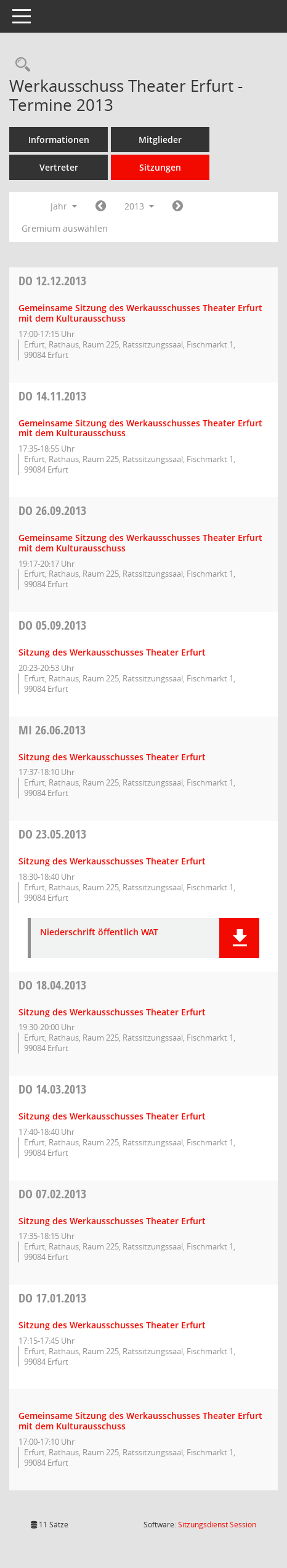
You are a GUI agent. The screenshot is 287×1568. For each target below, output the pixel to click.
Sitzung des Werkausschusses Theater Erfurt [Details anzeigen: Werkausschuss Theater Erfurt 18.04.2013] (112, 1012)
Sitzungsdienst (217, 1524)
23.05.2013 (52, 834)
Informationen (58, 139)
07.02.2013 (52, 1193)
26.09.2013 (52, 510)
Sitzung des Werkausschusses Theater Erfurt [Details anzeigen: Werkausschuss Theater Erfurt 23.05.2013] (112, 861)
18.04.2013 (52, 985)
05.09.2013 (52, 625)
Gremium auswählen (65, 228)
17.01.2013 (52, 1298)
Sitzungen (160, 167)
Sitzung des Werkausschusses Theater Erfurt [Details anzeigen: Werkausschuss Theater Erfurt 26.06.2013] (112, 757)
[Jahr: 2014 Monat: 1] (177, 206)
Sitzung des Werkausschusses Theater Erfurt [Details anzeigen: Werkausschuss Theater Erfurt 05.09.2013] (112, 652)
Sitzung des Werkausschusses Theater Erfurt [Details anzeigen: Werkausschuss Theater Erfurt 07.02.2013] (112, 1221)
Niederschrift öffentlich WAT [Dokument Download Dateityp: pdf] (99, 932)
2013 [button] (139, 206)
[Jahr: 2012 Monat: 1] (100, 206)
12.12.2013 (52, 280)
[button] (239, 938)
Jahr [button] (64, 206)
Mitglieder (160, 139)
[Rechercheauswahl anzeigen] (19, 65)
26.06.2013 (52, 729)
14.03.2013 (52, 1089)
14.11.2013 (52, 396)
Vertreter (58, 167)
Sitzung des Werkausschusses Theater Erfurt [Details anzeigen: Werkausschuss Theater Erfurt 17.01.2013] (112, 1325)
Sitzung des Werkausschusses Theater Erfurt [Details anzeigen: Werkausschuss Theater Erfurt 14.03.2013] (112, 1116)
